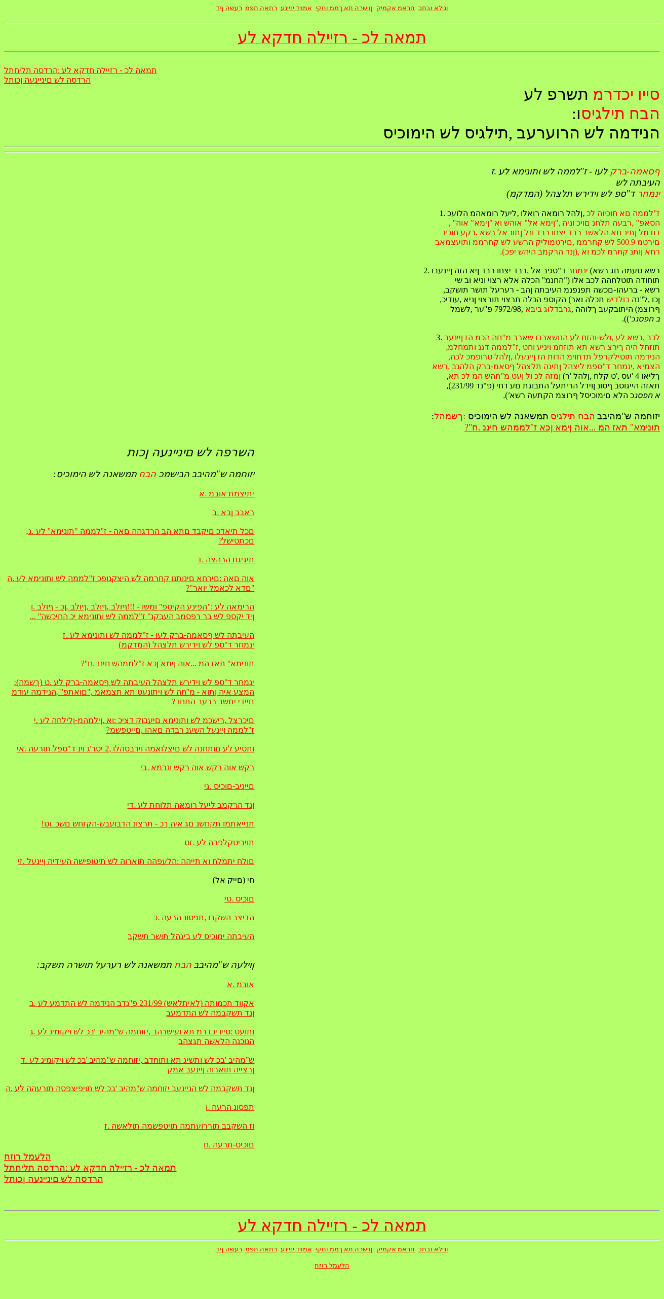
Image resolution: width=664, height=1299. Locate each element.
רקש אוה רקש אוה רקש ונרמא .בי (197, 767)
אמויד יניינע (296, 8)
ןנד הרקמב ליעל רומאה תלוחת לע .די (190, 805)
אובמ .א (240, 984)
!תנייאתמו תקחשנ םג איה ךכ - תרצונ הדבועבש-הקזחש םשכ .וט (147, 823)
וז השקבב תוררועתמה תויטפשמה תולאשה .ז (179, 1126)
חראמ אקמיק (395, 8)
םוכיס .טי (239, 898)
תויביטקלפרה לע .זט (219, 842)
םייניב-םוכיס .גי (229, 786)
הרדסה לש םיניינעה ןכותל (47, 80)
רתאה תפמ (261, 8)
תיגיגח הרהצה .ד (225, 559)
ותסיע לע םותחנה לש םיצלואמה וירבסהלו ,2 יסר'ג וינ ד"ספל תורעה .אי (135, 748)
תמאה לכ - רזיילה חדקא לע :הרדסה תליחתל (80, 70)
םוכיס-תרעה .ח (229, 1144)
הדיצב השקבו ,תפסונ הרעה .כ (203, 917)
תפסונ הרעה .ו (230, 1107)
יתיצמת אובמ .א (226, 493)
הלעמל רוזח (27, 1156)
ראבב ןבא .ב (233, 512)
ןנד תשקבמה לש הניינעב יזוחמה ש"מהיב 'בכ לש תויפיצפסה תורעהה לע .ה (130, 1088)
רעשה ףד (229, 8)
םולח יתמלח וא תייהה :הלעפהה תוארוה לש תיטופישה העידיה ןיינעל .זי (136, 861)
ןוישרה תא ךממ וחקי (344, 8)
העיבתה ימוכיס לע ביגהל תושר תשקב (191, 936)
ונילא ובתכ (433, 8)
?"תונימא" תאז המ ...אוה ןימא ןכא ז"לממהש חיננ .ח (562, 427)
